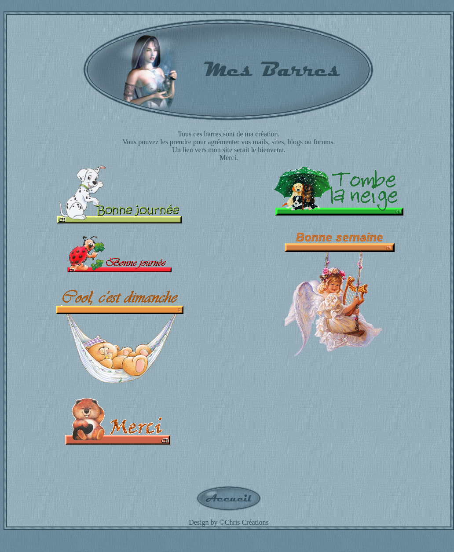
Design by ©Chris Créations (228, 522)
